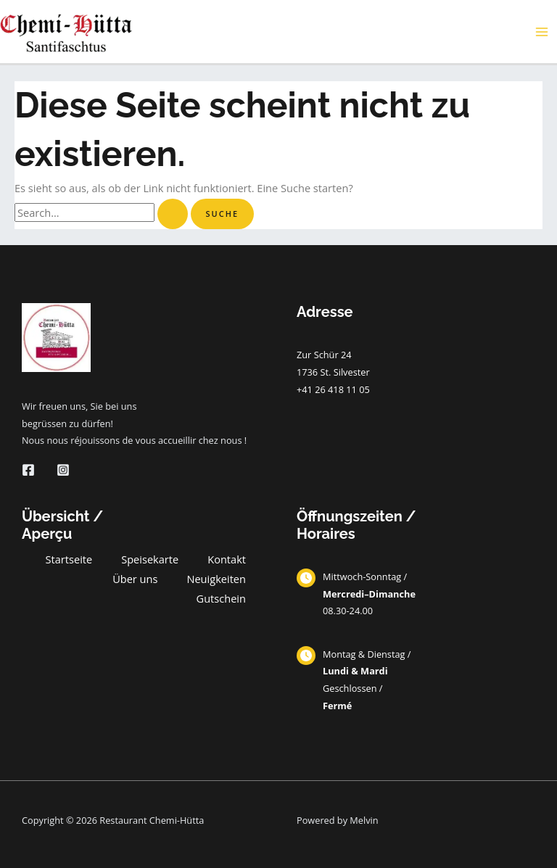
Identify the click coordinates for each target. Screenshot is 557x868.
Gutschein (221, 598)
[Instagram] (63, 469)
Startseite (69, 559)
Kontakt (226, 559)
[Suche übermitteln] (172, 214)
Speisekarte (149, 559)
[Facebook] (28, 469)
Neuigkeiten (216, 578)
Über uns (134, 578)
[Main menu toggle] (542, 32)
